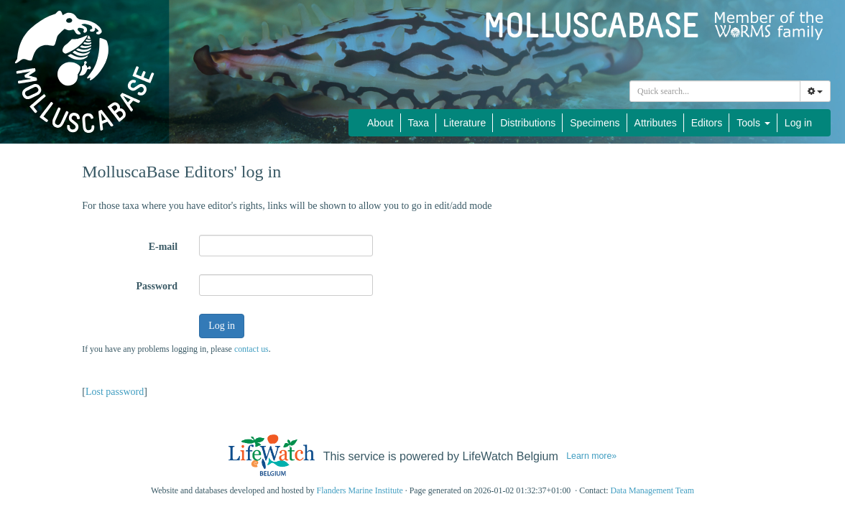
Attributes (655, 123)
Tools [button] (753, 123)
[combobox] (714, 91)
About (380, 123)
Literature (464, 123)
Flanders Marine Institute (360, 490)
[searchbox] (717, 91)
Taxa (419, 123)
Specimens (594, 123)
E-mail (163, 246)
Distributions (527, 123)
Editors (707, 123)
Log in (798, 123)
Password (157, 286)
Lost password (115, 391)
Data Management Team (652, 490)
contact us (251, 349)
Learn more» (591, 456)
